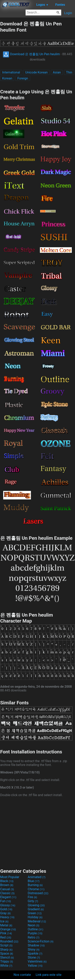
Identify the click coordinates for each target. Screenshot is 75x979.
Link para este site (48, 975)
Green (35, 913)
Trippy (6, 961)
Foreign (22, 78)
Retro (33, 937)
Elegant (8, 897)
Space (6, 953)
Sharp (6, 949)
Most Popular (9, 877)
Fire (32, 897)
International (11, 72)
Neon (33, 925)
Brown (6, 885)
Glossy (7, 905)
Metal (6, 925)
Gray (5, 913)
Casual (7, 889)
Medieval (37, 921)
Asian (57, 72)
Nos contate (22, 975)
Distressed (38, 893)
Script (6, 945)
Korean (7, 78)
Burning (35, 885)
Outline (35, 929)
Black (7, 881)
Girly (33, 901)
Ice (4, 921)
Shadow (36, 945)
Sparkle (35, 953)
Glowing (36, 905)
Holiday (35, 917)
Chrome (36, 889)
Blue (33, 881)
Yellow (35, 965)
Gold (6, 909)
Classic (7, 893)
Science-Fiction (40, 941)
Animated (36, 877)
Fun (5, 901)
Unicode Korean (36, 72)
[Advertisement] (37, 832)
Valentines (37, 961)
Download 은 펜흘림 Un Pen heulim (31, 54)
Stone (34, 957)
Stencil (7, 957)
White (6, 965)
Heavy (7, 917)
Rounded (9, 941)
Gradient (36, 909)
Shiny (33, 949)
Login (68, 13)
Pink (6, 933)
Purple (35, 933)
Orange (8, 929)
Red (5, 937)
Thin (69, 72)
